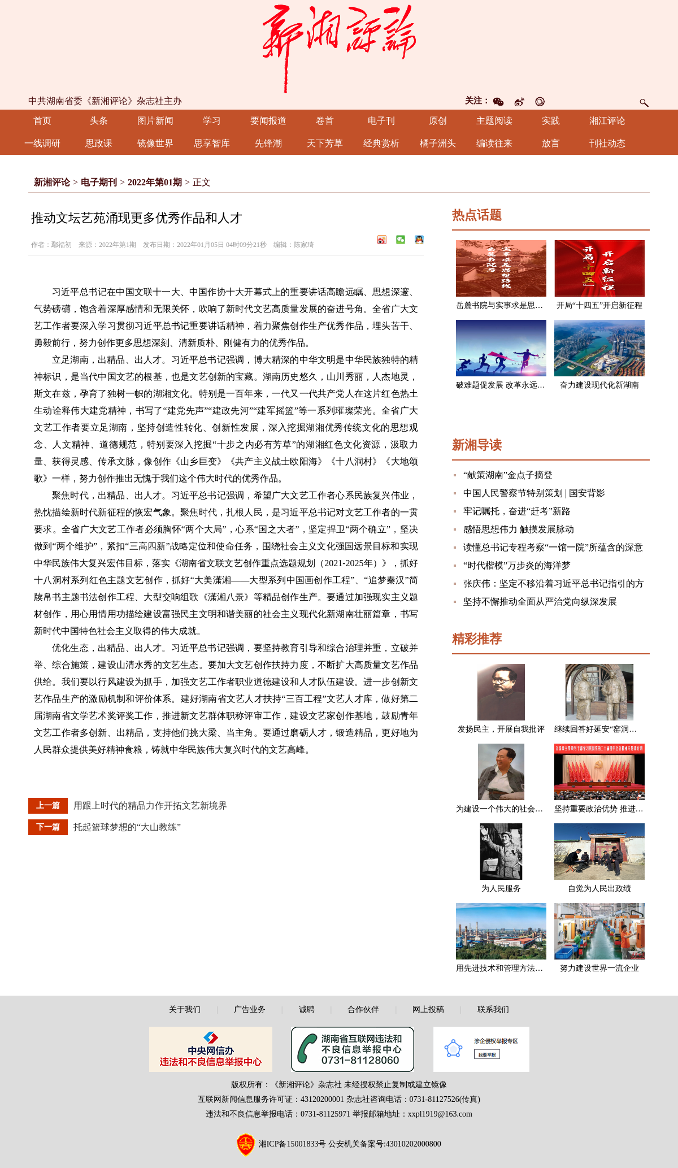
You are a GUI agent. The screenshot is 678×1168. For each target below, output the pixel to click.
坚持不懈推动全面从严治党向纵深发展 (540, 601)
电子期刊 (99, 182)
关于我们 (185, 1009)
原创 (438, 120)
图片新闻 (155, 120)
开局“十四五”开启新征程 (599, 305)
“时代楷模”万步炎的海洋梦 (517, 565)
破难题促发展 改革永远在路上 (508, 385)
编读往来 (494, 143)
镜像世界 (155, 143)
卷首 (325, 120)
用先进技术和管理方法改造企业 (511, 968)
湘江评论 (607, 120)
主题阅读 (494, 120)
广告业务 (250, 1009)
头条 (99, 120)
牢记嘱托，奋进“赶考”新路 (517, 511)
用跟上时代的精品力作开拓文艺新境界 (150, 805)
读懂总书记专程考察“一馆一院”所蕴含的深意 (553, 547)
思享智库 (212, 143)
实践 (551, 120)
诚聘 (307, 1009)
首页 (42, 120)
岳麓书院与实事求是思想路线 (507, 305)
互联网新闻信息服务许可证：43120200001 (271, 1099)
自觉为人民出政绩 (599, 888)
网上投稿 (428, 1009)
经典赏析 (381, 143)
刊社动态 (607, 143)
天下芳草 (325, 143)
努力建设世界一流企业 (599, 968)
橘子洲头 (438, 143)
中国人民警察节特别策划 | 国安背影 (534, 493)
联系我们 (493, 1009)
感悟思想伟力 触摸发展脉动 (518, 529)
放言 (551, 143)
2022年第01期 (155, 182)
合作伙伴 (363, 1009)
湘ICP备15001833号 (293, 1144)
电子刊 (381, 120)
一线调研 (42, 143)
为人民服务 (501, 888)
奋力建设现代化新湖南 (599, 385)
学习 (212, 120)
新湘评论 (52, 182)
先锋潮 (268, 143)
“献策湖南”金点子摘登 (508, 475)
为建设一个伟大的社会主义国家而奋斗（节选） (539, 809)
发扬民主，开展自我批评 (501, 729)
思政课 (98, 143)
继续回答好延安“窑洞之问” (601, 729)
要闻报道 (268, 120)
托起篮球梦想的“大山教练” (127, 827)
